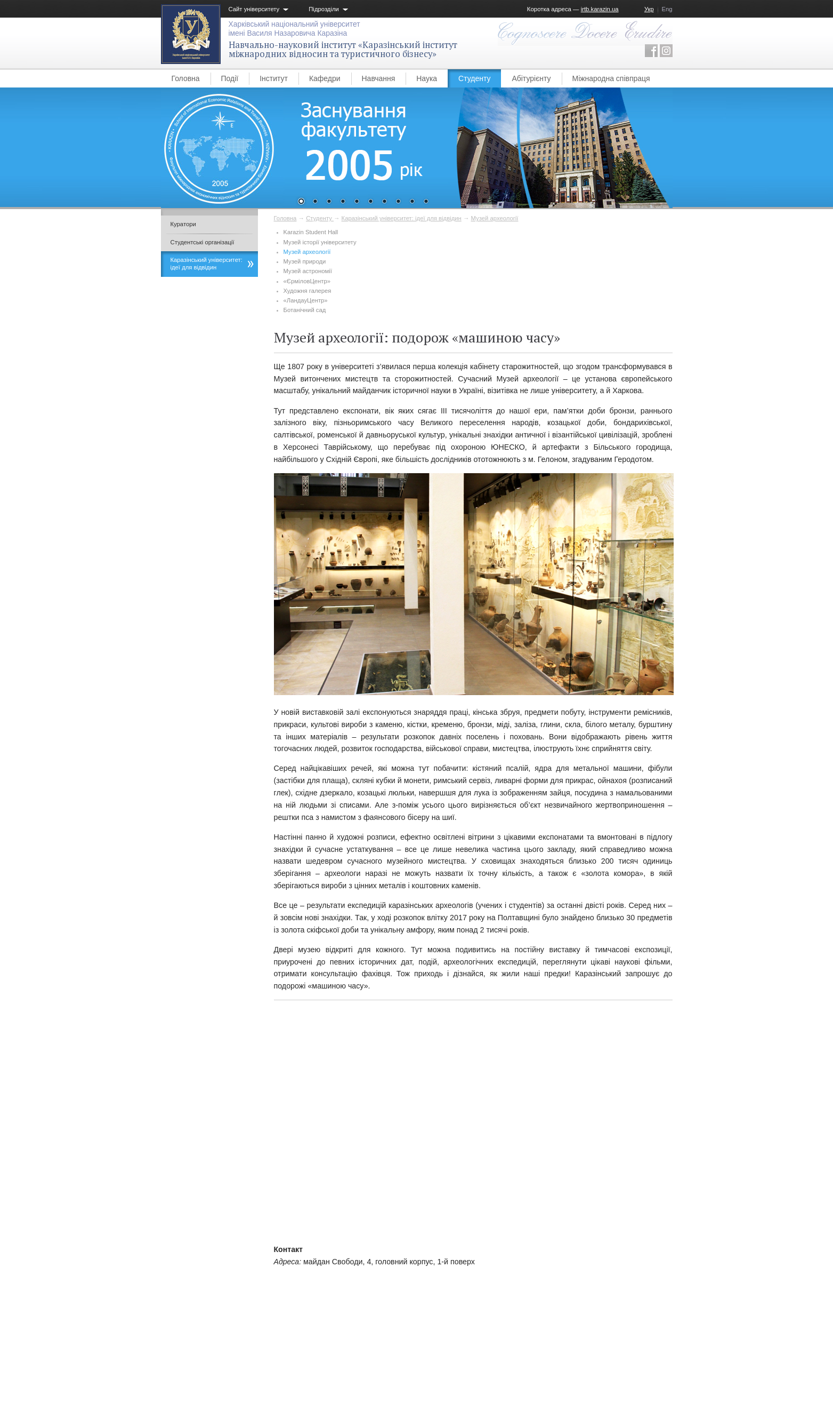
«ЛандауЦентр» (306, 300)
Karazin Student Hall (311, 232)
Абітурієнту (531, 78)
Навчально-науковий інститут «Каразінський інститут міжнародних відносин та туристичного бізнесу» (343, 49)
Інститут (274, 78)
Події (230, 78)
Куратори (183, 224)
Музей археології (495, 218)
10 (426, 202)
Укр (649, 9)
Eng (667, 9)
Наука (426, 78)
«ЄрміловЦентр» (307, 281)
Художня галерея (307, 291)
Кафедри (325, 78)
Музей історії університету (320, 242)
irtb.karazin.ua (600, 9)
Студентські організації (202, 242)
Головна (186, 78)
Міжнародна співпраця (611, 78)
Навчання (378, 78)
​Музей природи (305, 261)
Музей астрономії (308, 271)
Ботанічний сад (305, 310)
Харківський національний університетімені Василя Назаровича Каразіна (294, 28)
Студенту (474, 78)
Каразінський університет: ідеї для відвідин (402, 218)
